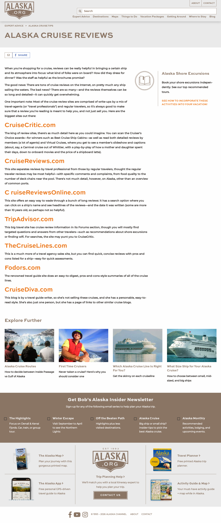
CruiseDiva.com (29, 290)
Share (21, 55)
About (195, 3)
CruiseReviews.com (34, 161)
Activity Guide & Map (193, 483)
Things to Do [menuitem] (129, 17)
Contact (209, 3)
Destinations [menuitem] (101, 17)
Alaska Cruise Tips (40, 26)
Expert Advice (14, 26)
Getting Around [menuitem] (176, 17)
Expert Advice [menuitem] (81, 17)
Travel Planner (188, 455)
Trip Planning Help (110, 476)
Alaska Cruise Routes (20, 366)
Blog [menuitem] (212, 17)
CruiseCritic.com (30, 125)
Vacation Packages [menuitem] (152, 17)
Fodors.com (23, 268)
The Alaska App (51, 483)
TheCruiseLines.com (36, 246)
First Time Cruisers (72, 366)
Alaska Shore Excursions (185, 74)
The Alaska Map (51, 455)
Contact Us (110, 495)
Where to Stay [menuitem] (197, 17)
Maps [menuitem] (115, 17)
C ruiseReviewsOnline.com (45, 193)
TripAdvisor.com (29, 219)
